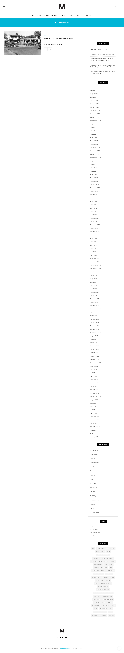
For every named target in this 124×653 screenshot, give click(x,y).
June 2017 (93, 369)
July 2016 (93, 403)
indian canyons (98, 574)
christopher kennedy (103, 555)
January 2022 (94, 221)
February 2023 (94, 181)
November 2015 (95, 427)
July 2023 (93, 164)
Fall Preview (108, 564)
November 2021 (95, 228)
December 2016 (95, 386)
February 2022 (94, 218)
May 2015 (93, 430)
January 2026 (94, 87)
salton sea (106, 605)
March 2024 (94, 141)
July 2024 (93, 127)
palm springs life (108, 599)
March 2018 (93, 342)
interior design (96, 577)
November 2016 (95, 390)
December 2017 (95, 353)
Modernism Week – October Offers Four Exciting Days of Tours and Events (102, 66)
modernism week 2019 (103, 589)
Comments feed (95, 532)
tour (110, 612)
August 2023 (94, 161)
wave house (102, 615)
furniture (96, 570)
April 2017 (93, 373)
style (95, 608)
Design (46, 15)
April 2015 (93, 433)
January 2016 (94, 420)
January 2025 (94, 107)
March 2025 (94, 100)
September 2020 (95, 275)
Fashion (92, 475)
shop (113, 605)
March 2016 (93, 413)
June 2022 (93, 208)
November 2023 (95, 151)
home (102, 570)
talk (111, 608)
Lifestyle (80, 15)
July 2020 (93, 282)
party (109, 602)
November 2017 (95, 356)
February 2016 (94, 416)
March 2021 (93, 255)
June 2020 (93, 285)
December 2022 (95, 188)
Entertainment (94, 462)
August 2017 (94, 366)
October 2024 (94, 117)
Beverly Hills (94, 454)
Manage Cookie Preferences (77, 648)
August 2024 (94, 124)
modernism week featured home (103, 593)
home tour (110, 570)
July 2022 (93, 205)
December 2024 (95, 110)
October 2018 (94, 329)
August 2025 (94, 94)
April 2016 (93, 410)
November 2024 (95, 114)
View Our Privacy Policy (64, 648)
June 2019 (93, 312)
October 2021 (94, 231)
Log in (92, 526)
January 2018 (94, 349)
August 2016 (94, 400)
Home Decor (94, 487)
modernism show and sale (103, 583)
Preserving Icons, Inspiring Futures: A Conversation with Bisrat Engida (101, 59)
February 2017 (94, 379)
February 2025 (94, 104)
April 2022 (93, 215)
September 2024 (95, 120)
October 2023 (94, 154)
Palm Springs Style (100, 602)
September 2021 (95, 235)
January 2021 (94, 262)
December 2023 (95, 147)
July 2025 (93, 97)
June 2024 (93, 131)
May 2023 (93, 171)
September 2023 (95, 157)
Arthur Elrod (100, 551)
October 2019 (94, 305)
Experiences (55, 15)
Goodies (93, 483)
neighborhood (107, 596)
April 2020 (93, 289)
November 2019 (95, 302)
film (111, 567)
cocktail (94, 561)
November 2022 (95, 191)
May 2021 (93, 248)
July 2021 (93, 242)
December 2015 (95, 423)
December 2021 (95, 225)
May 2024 (93, 134)
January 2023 (94, 184)
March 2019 (93, 316)
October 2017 (94, 359)
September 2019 (95, 309)
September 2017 (95, 363)
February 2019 (94, 319)
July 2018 (93, 339)
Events (88, 15)
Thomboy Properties (100, 612)
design (112, 561)
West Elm (111, 615)
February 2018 (94, 346)
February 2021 (94, 258)
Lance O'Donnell (109, 577)
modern (108, 580)
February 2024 (94, 144)
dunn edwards (98, 564)
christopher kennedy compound (103, 558)
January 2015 (94, 437)
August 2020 (94, 279)
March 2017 (93, 376)
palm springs (96, 599)
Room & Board (96, 605)
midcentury (99, 580)
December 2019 (95, 299)
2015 (93, 548)
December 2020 (95, 265)
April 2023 (93, 174)
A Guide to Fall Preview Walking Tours (58, 38)
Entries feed (94, 529)
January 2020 (94, 295)
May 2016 (93, 406)
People (64, 15)
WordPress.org (94, 536)
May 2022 (93, 211)
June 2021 (93, 245)
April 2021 (93, 252)
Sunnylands (103, 608)
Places (72, 15)
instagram (109, 574)
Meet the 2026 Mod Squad (98, 49)
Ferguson (104, 567)
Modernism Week (95, 500)
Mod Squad (97, 596)
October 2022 (94, 194)
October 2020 (94, 272)
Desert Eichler (103, 561)
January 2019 (94, 322)
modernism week (103, 586)
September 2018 (95, 332)
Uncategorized (94, 512)
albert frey (100, 548)
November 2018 (95, 326)
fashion (96, 567)
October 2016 (94, 393)
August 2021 (94, 238)
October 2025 (94, 90)
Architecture (36, 15)
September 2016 (95, 396)
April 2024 (93, 137)
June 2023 (93, 168)
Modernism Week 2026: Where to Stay (102, 54)
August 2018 (94, 336)
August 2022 (94, 201)
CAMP (108, 551)
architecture (110, 548)
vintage (94, 615)
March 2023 (94, 178)
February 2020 (94, 292)
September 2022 (95, 198)
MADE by (93, 496)
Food (92, 479)
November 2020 (95, 268)
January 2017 (94, 383)
